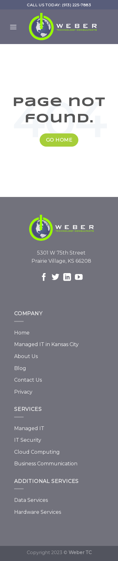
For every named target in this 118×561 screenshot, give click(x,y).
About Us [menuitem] (26, 356)
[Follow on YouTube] (79, 278)
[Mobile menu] (13, 28)
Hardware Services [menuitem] (37, 512)
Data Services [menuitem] (31, 500)
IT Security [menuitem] (27, 440)
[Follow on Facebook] (44, 278)
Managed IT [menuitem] (29, 428)
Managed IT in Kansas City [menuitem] (46, 344)
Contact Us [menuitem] (28, 380)
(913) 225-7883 (76, 5)
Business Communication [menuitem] (45, 464)
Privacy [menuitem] (23, 392)
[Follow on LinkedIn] (67, 278)
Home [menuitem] (22, 333)
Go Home (59, 140)
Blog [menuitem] (20, 368)
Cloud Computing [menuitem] (37, 452)
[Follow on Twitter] (55, 278)
